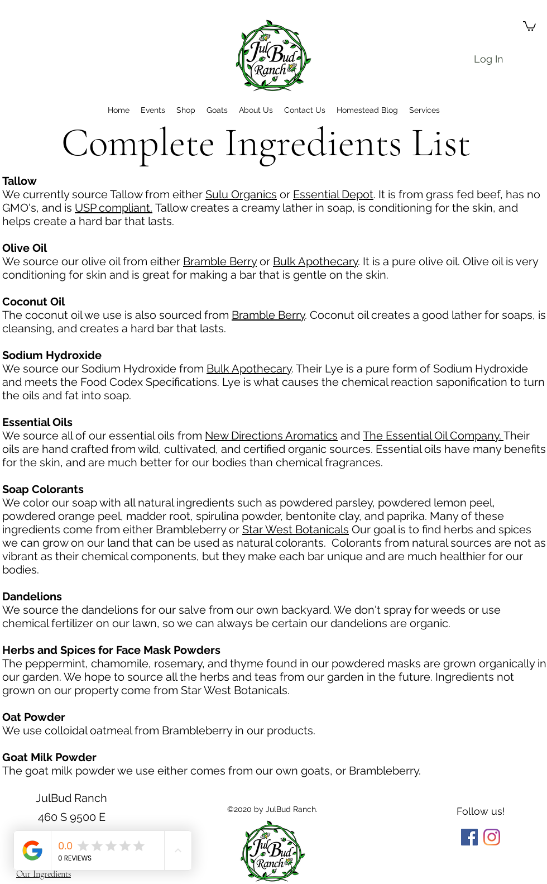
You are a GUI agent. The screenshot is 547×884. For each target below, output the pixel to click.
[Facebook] (469, 837)
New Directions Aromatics (271, 435)
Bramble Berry (220, 261)
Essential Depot (333, 194)
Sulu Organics (241, 194)
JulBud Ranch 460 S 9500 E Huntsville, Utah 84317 (71, 816)
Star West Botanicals (295, 529)
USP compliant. (113, 207)
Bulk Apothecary (315, 261)
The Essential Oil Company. (433, 435)
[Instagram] (491, 837)
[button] (529, 25)
